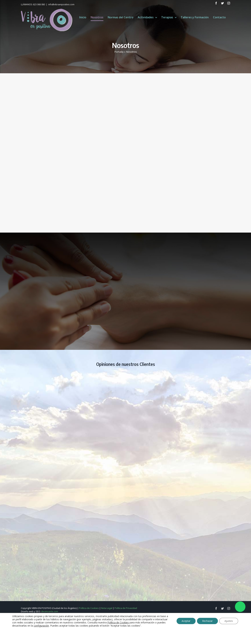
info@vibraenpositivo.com (61, 4)
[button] (240, 606)
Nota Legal (106, 608)
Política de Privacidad (126, 608)
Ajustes (229, 621)
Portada (118, 51)
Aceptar (186, 621)
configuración (41, 625)
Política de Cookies (89, 608)
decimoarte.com (49, 611)
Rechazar (207, 621)
